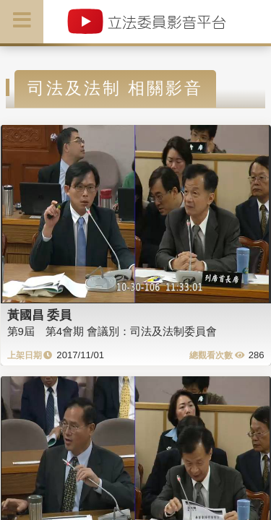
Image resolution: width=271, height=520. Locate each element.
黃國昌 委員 (39, 314)
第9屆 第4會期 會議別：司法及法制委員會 (112, 331)
